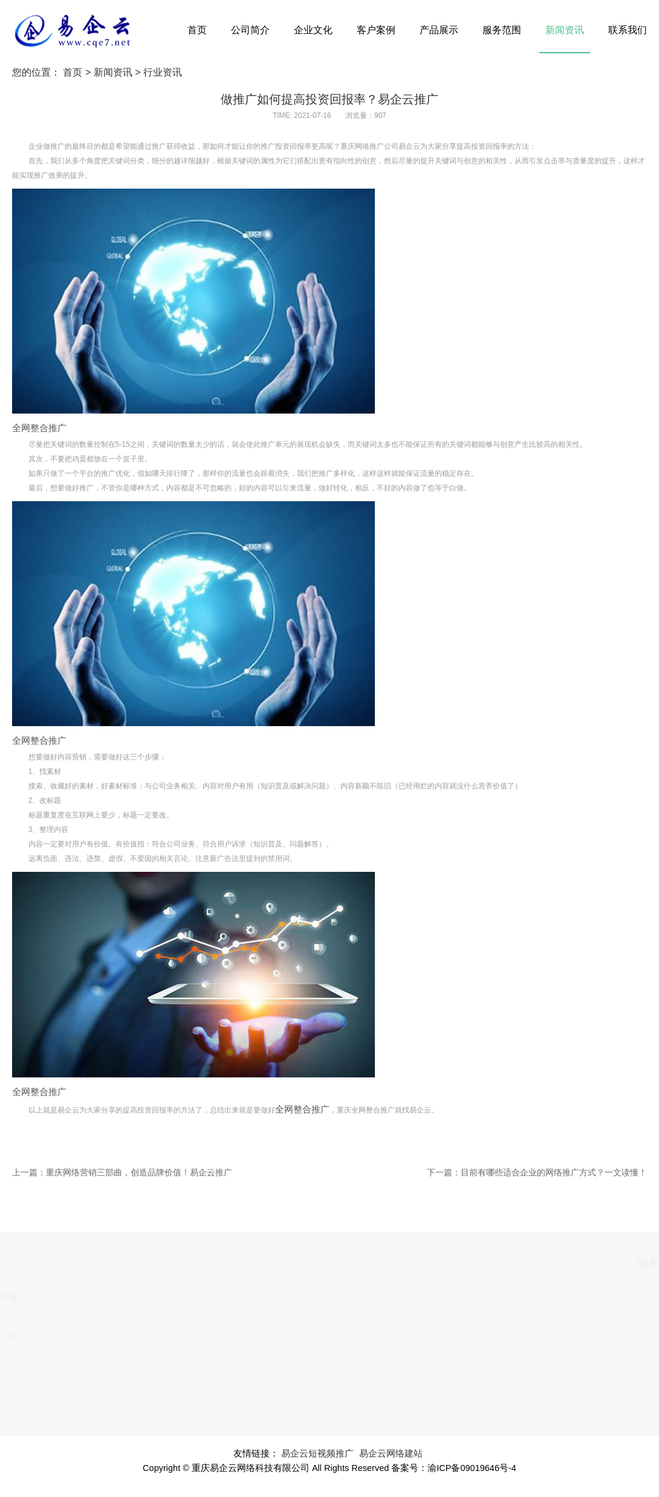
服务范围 (501, 30)
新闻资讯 (564, 30)
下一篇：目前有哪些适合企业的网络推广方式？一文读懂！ (537, 1172)
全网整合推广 (39, 428)
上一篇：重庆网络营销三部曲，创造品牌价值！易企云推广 (122, 1172)
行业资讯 (162, 72)
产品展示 (439, 30)
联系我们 (627, 30)
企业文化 (313, 30)
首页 (197, 30)
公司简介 (250, 30)
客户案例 (376, 30)
